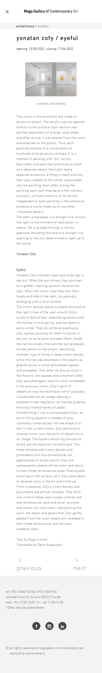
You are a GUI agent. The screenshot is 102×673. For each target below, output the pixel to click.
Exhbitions (25, 26)
